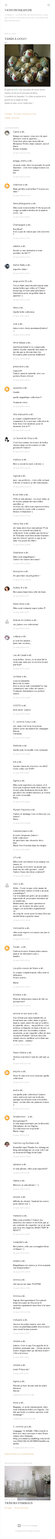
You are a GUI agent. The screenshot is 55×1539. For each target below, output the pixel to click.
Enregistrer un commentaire (19, 1454)
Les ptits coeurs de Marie (25, 968)
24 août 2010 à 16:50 (21, 849)
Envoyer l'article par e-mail (25, 114)
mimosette (18, 928)
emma (16, 1280)
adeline (16, 246)
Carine (16, 132)
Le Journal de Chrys (23, 438)
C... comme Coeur (22, 722)
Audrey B (17, 587)
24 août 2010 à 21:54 (21, 987)
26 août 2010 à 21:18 (21, 1173)
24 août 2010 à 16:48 (21, 823)
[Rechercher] (48, 4)
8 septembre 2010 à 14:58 (23, 1395)
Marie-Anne (19, 604)
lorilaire (16, 1261)
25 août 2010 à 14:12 (21, 1109)
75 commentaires (21, 1508)
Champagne (19, 225)
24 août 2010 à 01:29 (21, 516)
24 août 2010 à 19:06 (21, 920)
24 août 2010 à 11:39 (21, 628)
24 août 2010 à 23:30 (22, 1005)
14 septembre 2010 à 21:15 (23, 1448)
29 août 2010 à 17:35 (21, 1288)
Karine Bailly (19, 265)
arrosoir (16, 1197)
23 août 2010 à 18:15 (21, 316)
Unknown (18, 184)
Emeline (17, 994)
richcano (36, 1531)
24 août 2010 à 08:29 (22, 563)
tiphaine (17, 1164)
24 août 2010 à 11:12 (21, 612)
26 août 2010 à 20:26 (21, 1156)
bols (15, 90)
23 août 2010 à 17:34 (21, 273)
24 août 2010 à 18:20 (21, 876)
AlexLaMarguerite (22, 203)
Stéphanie (18, 552)
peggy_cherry (20, 161)
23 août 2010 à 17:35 (21, 300)
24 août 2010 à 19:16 (21, 939)
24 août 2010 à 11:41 (21, 647)
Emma (16, 1296)
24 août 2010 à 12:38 (21, 698)
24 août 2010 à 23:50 (21, 1045)
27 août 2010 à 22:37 (21, 1234)
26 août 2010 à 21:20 (21, 1189)
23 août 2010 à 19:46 (21, 406)
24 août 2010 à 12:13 (21, 669)
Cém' (15, 884)
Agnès (16, 780)
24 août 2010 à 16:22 (21, 802)
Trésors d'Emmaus (19, 1503)
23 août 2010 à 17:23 (21, 238)
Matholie (17, 745)
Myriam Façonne (21, 809)
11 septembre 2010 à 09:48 (24, 1419)
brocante (15, 118)
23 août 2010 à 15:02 (21, 217)
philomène (18, 366)
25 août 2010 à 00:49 (22, 1063)
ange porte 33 (20, 281)
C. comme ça (19, 1426)
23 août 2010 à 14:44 (21, 195)
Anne (15, 1402)
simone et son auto (22, 1013)
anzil (15, 1090)
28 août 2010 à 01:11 (21, 1253)
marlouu (17, 459)
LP (14, 857)
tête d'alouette (20, 414)
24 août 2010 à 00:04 (22, 487)
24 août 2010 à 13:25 (21, 714)
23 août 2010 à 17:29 (21, 257)
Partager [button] (8, 114)
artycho (17, 1071)
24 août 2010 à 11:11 (21, 596)
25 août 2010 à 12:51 (21, 1082)
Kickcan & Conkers (22, 620)
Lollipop (17, 636)
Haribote (17, 1215)
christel (16, 1341)
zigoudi (16, 476)
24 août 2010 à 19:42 (21, 960)
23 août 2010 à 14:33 (21, 177)
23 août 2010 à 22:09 (21, 430)
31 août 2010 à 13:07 (21, 1333)
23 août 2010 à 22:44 (21, 468)
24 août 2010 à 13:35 (21, 738)
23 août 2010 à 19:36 (21, 380)
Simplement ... (20, 1116)
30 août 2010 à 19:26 (21, 1312)
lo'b (14, 762)
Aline (15, 307)
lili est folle (18, 494)
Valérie (16, 1180)
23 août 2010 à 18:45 (21, 359)
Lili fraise (17, 676)
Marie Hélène (19, 1052)
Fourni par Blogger (27, 1525)
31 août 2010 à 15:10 (21, 1357)
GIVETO (17, 705)
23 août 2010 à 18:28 (21, 335)
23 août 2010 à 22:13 (21, 452)
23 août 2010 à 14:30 (21, 153)
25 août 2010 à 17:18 (21, 1135)
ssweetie (17, 388)
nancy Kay (18, 523)
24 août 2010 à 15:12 (21, 773)
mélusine (17, 1320)
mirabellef (18, 1242)
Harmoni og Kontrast (23, 1143)
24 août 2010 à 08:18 (21, 545)
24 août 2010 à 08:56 (22, 580)
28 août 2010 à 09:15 (21, 1272)
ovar (15, 324)
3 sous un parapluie (18, 10)
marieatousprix (20, 831)
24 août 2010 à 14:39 (21, 754)
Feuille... (17, 947)
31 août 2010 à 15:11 (20, 1373)
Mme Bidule (19, 342)
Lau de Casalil (19, 655)
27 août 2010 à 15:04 (21, 1208)
